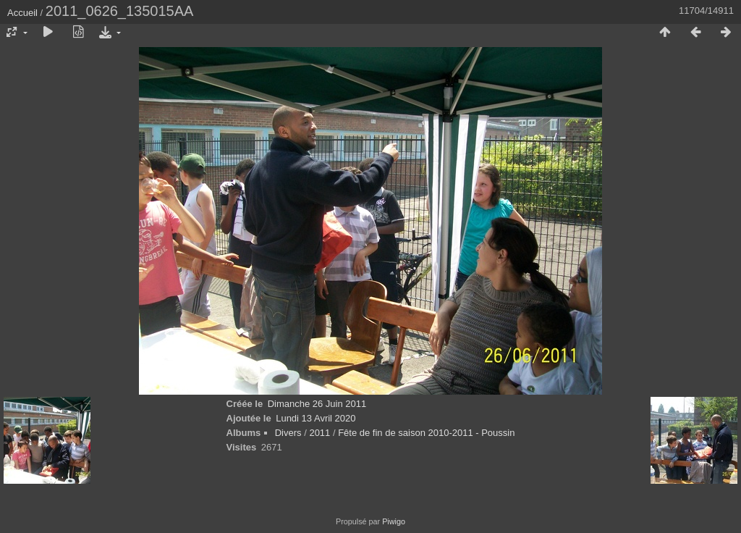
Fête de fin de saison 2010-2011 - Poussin (426, 432)
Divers (288, 432)
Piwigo (393, 521)
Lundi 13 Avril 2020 (315, 418)
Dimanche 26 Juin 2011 (317, 403)
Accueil (22, 12)
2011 (319, 432)
